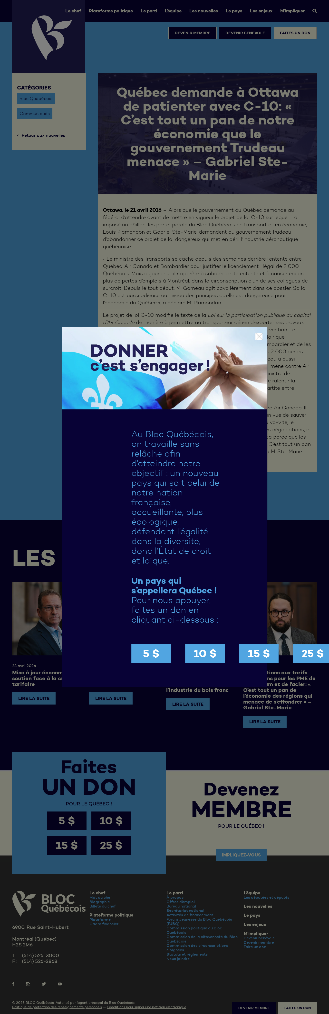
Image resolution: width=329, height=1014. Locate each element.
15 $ (259, 653)
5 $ (151, 653)
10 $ (205, 653)
